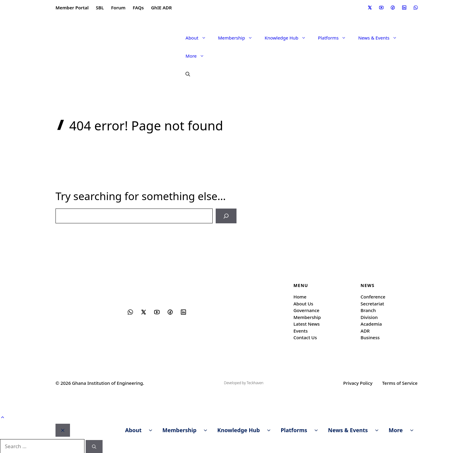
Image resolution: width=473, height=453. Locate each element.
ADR (365, 330)
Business (369, 337)
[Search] (227, 216)
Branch (368, 310)
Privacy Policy (358, 382)
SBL (100, 8)
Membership (238, 38)
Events (301, 330)
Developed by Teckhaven (244, 382)
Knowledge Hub (288, 38)
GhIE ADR (161, 8)
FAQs (138, 8)
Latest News (307, 324)
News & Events (380, 38)
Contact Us (305, 337)
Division (369, 317)
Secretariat (372, 303)
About (199, 38)
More (198, 56)
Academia (371, 324)
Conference (372, 296)
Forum (118, 8)
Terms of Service (399, 382)
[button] (184, 74)
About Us (303, 303)
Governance (306, 310)
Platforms (335, 38)
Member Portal (72, 8)
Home (300, 296)
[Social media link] (369, 7)
